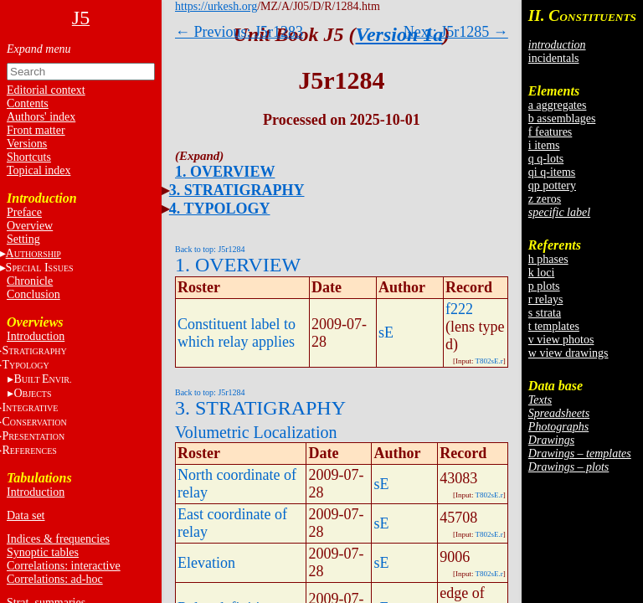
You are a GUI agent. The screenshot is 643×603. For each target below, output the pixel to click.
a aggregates (557, 105)
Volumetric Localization (256, 432)
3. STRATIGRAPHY (237, 190)
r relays (545, 299)
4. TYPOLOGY (219, 208)
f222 (459, 309)
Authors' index (41, 117)
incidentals (553, 58)
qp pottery (552, 185)
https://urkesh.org (216, 6)
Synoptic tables (43, 552)
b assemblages (561, 118)
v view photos (561, 339)
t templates (553, 326)
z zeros (544, 199)
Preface (24, 212)
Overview (30, 225)
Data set (25, 515)
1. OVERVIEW (225, 171)
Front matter (36, 130)
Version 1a (400, 34)
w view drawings (568, 353)
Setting (23, 239)
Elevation (206, 562)
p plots (544, 286)
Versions (27, 143)
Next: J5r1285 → (456, 31)
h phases (548, 259)
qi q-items (551, 172)
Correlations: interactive (64, 565)
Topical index (38, 170)
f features (550, 132)
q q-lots (545, 158)
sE (386, 332)
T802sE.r (489, 361)
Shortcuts (29, 157)
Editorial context (46, 90)
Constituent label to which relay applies (236, 333)
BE (42, 379)
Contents (28, 103)
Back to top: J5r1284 (210, 249)
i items (544, 145)
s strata (544, 313)
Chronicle (30, 281)
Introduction (35, 336)
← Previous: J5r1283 (239, 31)
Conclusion (33, 294)
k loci (541, 272)
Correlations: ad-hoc (55, 579)
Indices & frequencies (58, 539)
